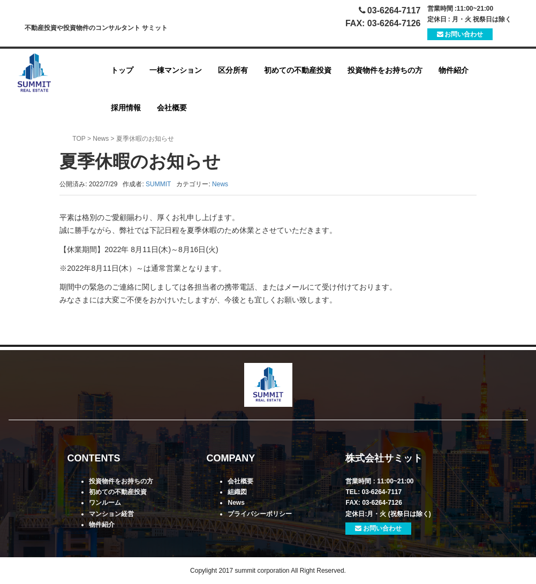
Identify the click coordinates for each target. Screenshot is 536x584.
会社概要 (172, 107)
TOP (78, 138)
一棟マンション (175, 70)
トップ (122, 70)
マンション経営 (111, 514)
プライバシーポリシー (260, 514)
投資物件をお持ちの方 (385, 70)
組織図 (237, 492)
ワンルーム (105, 502)
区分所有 (233, 70)
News (101, 138)
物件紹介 (454, 70)
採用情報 (126, 107)
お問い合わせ (460, 34)
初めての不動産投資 (297, 70)
